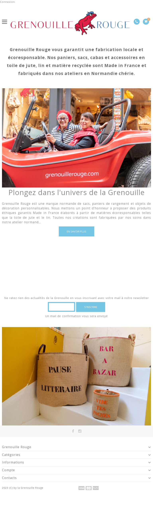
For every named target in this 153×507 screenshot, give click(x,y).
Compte (8, 470)
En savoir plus (76, 231)
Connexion (7, 2)
